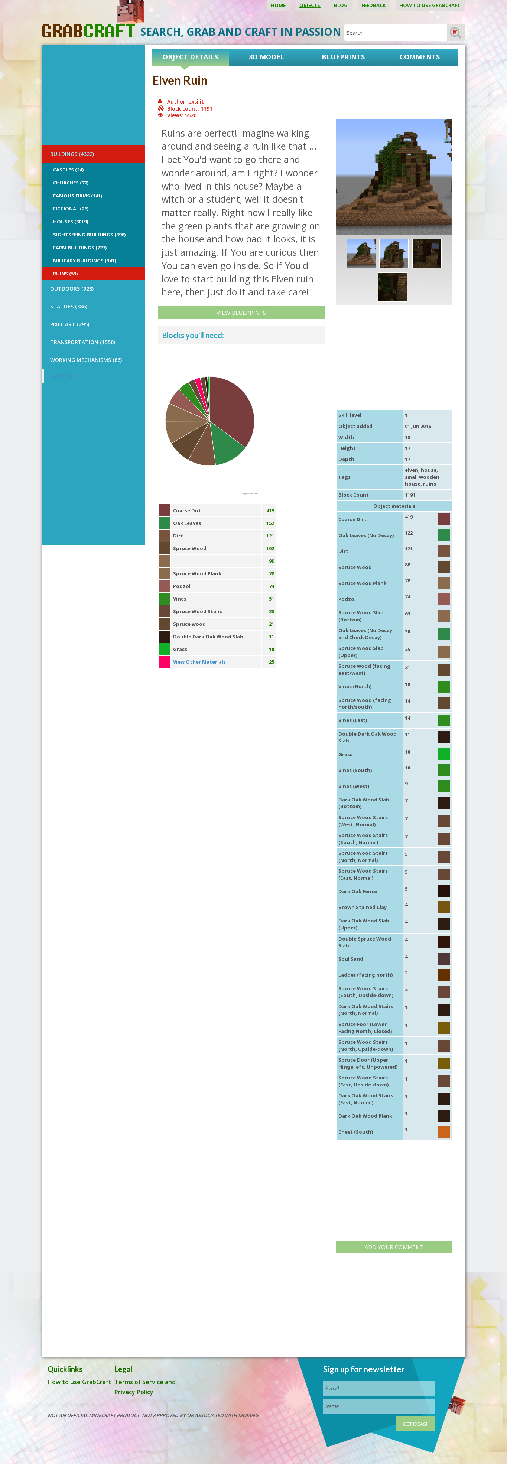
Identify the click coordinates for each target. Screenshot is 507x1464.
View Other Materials (199, 662)
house (428, 470)
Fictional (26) (70, 208)
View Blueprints (241, 312)
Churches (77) (70, 182)
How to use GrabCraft (430, 5)
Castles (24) (68, 169)
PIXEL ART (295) (69, 324)
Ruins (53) (65, 273)
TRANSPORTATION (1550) (82, 342)
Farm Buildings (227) (80, 247)
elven (411, 470)
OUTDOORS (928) (72, 288)
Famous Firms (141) (77, 195)
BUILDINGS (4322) (72, 153)
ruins (429, 483)
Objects (310, 5)
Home (279, 5)
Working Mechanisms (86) (86, 359)
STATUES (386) (68, 306)
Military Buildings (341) (84, 260)
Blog (341, 5)
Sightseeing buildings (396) (89, 234)
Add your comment (394, 1247)
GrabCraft (62, 376)
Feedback (374, 5)
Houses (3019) (70, 221)
